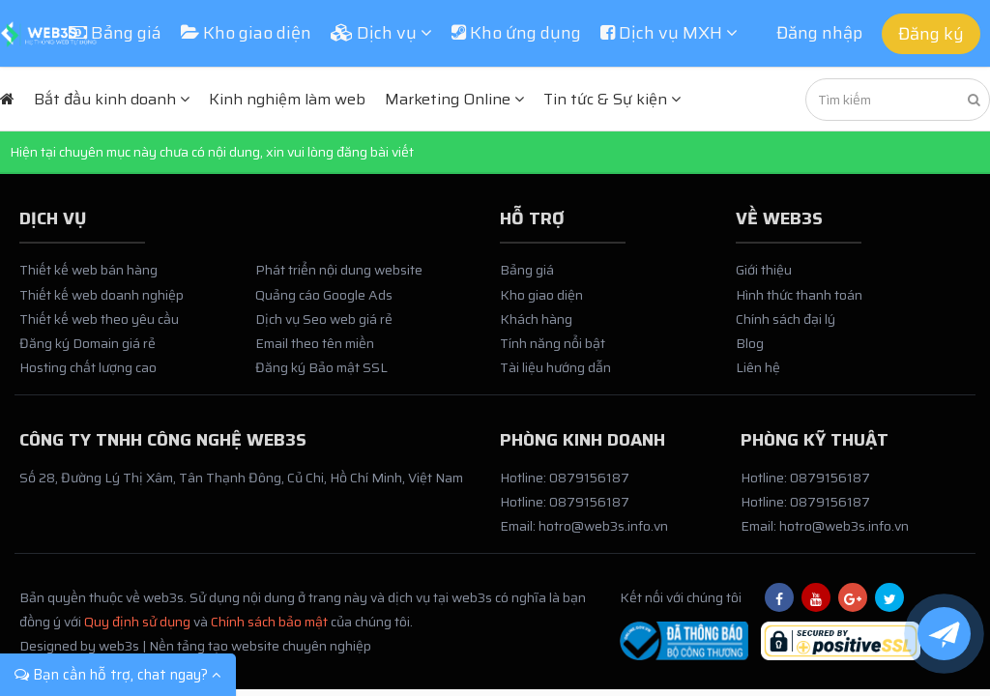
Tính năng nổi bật (552, 343)
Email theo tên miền (314, 343)
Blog (750, 343)
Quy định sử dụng (137, 621)
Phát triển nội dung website (338, 269)
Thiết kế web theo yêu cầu (99, 319)
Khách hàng (536, 319)
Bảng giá (115, 32)
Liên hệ (758, 367)
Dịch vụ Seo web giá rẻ (324, 319)
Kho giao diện (246, 32)
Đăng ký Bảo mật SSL (321, 367)
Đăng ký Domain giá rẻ (87, 343)
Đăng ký (931, 33)
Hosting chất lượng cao (88, 367)
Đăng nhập (819, 32)
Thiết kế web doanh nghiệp (101, 294)
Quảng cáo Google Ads (324, 294)
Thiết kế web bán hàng (88, 269)
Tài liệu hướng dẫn (555, 367)
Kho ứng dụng (516, 32)
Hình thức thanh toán (799, 294)
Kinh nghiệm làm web (287, 99)
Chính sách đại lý (785, 319)
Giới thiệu (764, 269)
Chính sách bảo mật (269, 621)
